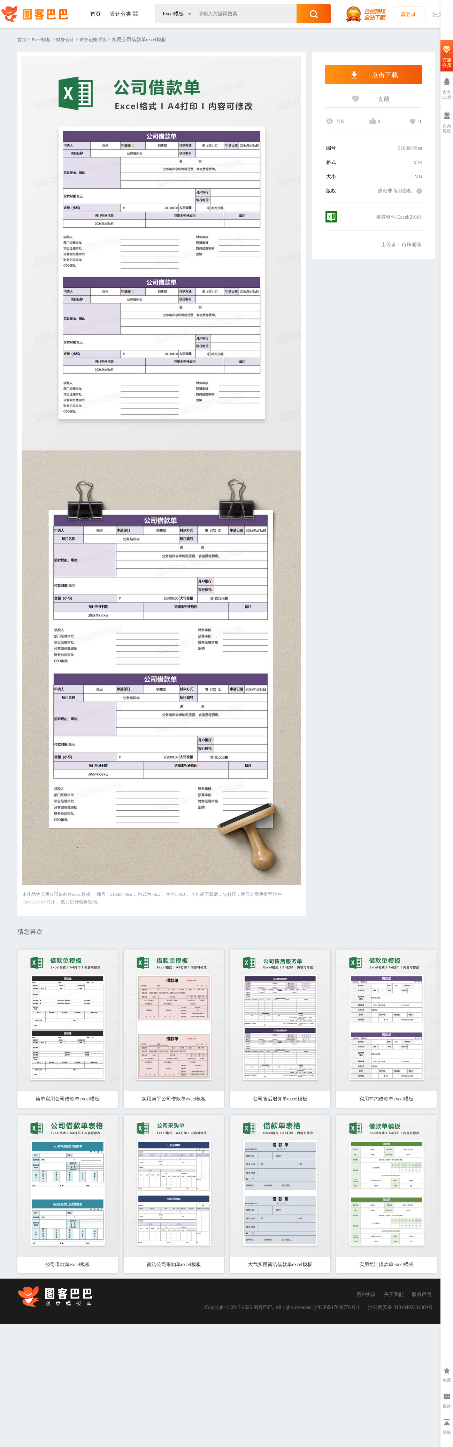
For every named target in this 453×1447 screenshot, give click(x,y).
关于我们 (394, 1294)
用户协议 (366, 1294)
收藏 (357, 100)
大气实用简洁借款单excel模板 (280, 1264)
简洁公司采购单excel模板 (174, 1264)
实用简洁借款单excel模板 (386, 1264)
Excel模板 (41, 39)
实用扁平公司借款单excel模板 (174, 1098)
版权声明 (421, 1294)
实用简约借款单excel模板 (386, 1098)
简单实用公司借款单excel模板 (68, 1098)
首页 (95, 14)
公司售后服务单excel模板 (280, 1098)
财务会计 (65, 39)
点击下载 (373, 74)
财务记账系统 (93, 39)
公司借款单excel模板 (67, 1264)
